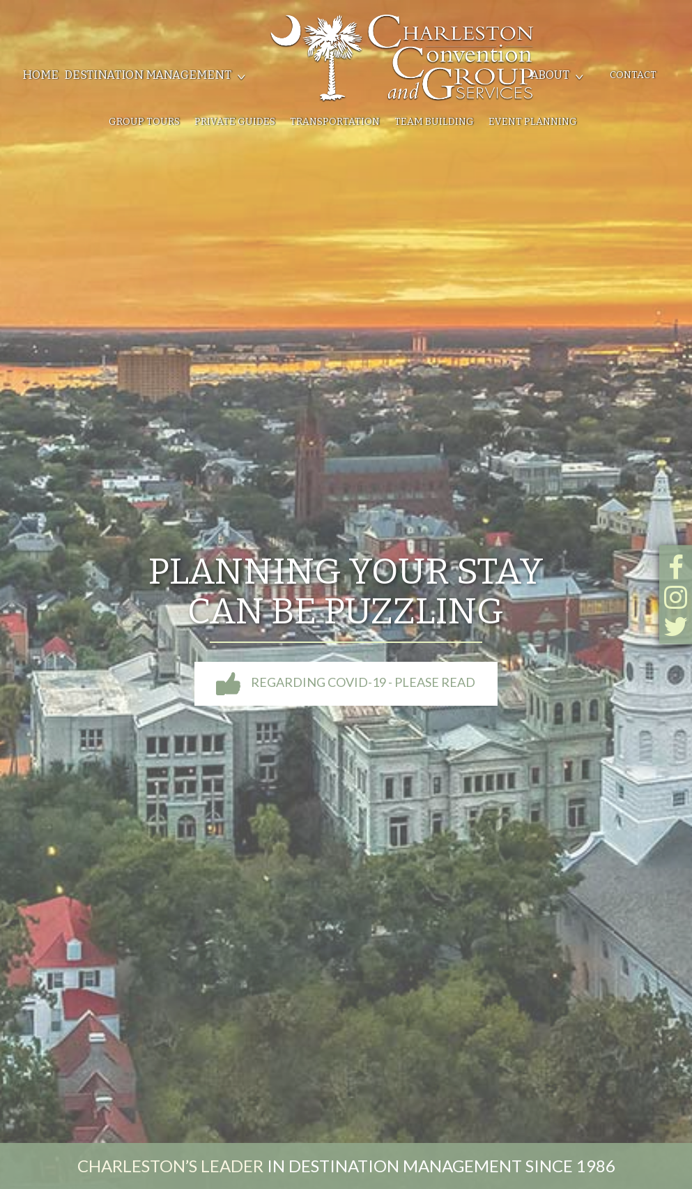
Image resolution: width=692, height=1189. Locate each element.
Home (40, 75)
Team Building (434, 122)
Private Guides (234, 122)
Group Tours (144, 122)
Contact (633, 75)
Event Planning (533, 122)
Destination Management (147, 75)
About (549, 75)
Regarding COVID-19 (345, 682)
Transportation (335, 122)
